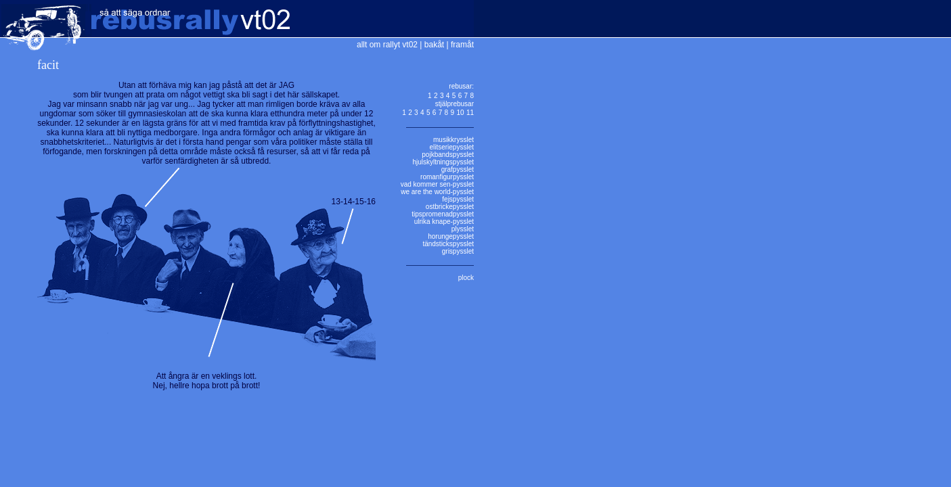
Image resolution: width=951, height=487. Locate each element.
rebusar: (461, 86)
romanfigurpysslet (447, 177)
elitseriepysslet (451, 147)
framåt (462, 44)
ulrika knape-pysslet (444, 221)
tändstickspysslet (448, 244)
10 (460, 112)
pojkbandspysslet (448, 154)
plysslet (462, 229)
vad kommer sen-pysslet (437, 184)
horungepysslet (451, 236)
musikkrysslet (453, 139)
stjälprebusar (454, 104)
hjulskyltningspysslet (443, 162)
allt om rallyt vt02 (387, 44)
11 (470, 112)
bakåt (434, 44)
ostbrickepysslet (450, 206)
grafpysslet (457, 169)
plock (466, 277)
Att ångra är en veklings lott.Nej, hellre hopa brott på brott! (207, 380)
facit (48, 65)
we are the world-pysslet (437, 191)
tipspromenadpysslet (443, 214)
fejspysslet (458, 199)
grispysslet (458, 251)
